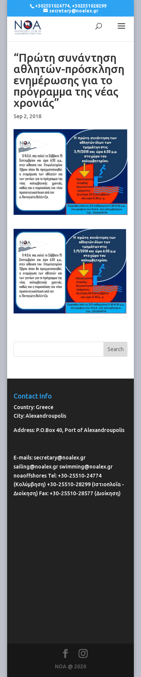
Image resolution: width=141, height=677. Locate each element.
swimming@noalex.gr (86, 467)
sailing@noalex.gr (36, 467)
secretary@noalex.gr (60, 458)
